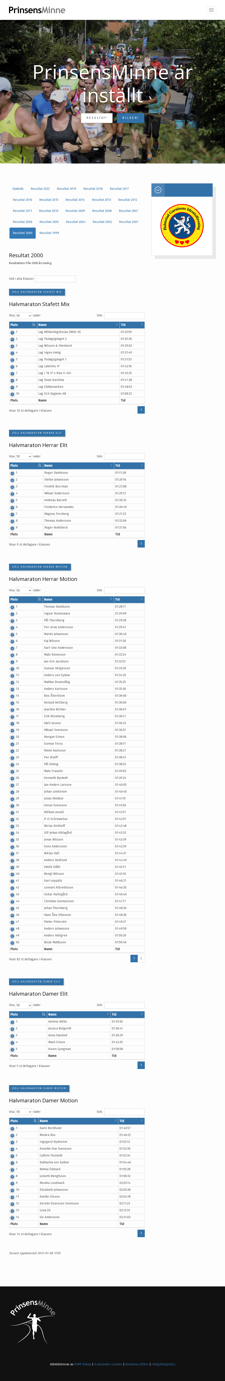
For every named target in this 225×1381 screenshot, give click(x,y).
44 (12, 901)
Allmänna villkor (137, 1364)
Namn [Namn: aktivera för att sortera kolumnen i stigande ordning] (49, 325)
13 (11, 689)
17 (11, 716)
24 (12, 764)
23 (11, 757)
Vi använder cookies (108, 1364)
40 (12, 874)
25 (11, 771)
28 (12, 791)
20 (12, 737)
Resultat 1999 (49, 233)
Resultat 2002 (102, 222)
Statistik (18, 189)
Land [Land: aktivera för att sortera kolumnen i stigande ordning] (119, 325)
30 (12, 805)
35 (11, 839)
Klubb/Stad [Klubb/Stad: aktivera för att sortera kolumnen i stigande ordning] (99, 325)
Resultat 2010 (48, 211)
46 (12, 915)
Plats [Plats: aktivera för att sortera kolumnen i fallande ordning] (14, 325)
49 (12, 935)
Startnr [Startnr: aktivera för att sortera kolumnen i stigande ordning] (31, 325)
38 (12, 860)
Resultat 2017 (119, 189)
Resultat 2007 (128, 211)
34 (12, 833)
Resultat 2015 (48, 200)
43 (12, 894)
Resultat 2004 (76, 222)
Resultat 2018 (93, 189)
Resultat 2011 (22, 211)
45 (12, 908)
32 (11, 819)
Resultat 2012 (127, 200)
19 (12, 730)
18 (12, 723)
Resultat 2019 (66, 189)
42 (12, 887)
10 (12, 394)
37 (11, 853)
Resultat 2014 (75, 200)
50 (12, 942)
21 (11, 744)
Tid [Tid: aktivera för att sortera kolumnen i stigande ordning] (134, 325)
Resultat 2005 (49, 222)
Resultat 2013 (101, 200)
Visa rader (25, 315)
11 (11, 675)
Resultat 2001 (128, 222)
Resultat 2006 (22, 222)
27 (11, 785)
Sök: (121, 315)
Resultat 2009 (75, 211)
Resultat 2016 (22, 200)
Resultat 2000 (22, 233)
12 (11, 682)
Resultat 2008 (102, 211)
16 (12, 709)
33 (11, 826)
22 (11, 750)
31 (11, 812)
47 (12, 922)
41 (11, 881)
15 (11, 702)
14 (12, 696)
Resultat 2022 (40, 189)
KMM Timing (82, 1364)
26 (12, 778)
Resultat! (96, 118)
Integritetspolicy (163, 1364)
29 (12, 798)
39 (12, 867)
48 (12, 928)
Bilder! (130, 118)
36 (12, 846)
